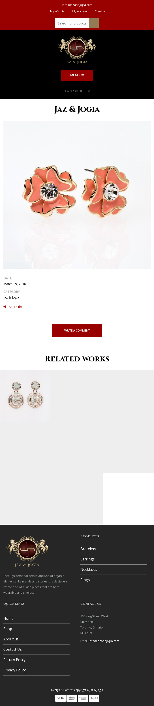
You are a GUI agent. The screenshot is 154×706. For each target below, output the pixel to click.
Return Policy (14, 659)
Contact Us (12, 649)
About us (11, 639)
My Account (80, 11)
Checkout (101, 11)
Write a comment (77, 330)
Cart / (73, 91)
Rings (85, 579)
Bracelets (88, 548)
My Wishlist (57, 11)
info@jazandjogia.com (77, 5)
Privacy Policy (14, 670)
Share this (13, 307)
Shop (7, 628)
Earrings (87, 559)
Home (8, 618)
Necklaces (88, 569)
